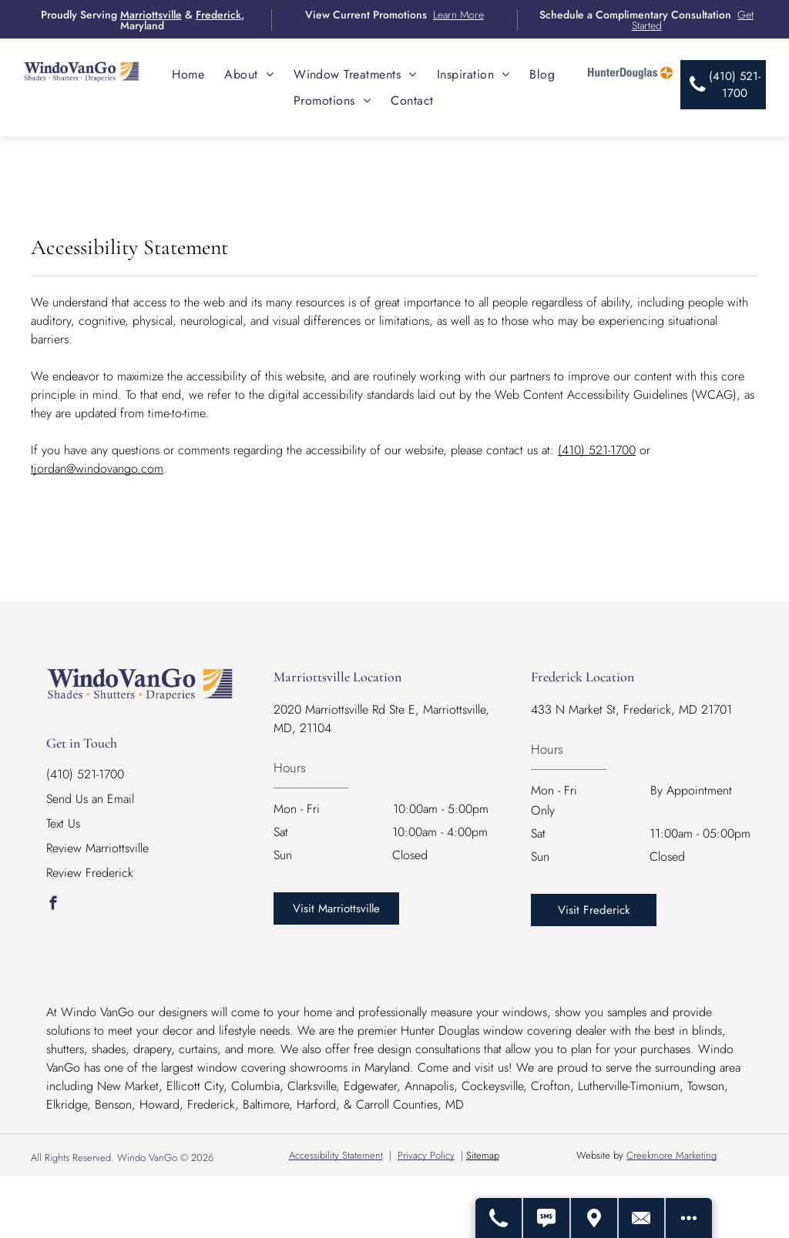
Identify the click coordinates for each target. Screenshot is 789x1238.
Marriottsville (151, 14)
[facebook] (52, 905)
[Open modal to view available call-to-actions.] (689, 1218)
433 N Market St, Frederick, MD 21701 (631, 709)
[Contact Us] (642, 1218)
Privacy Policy (426, 1155)
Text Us (63, 823)
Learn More (458, 14)
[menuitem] (188, 74)
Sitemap (482, 1155)
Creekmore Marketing (671, 1155)
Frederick (218, 14)
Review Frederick (89, 873)
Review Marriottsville (97, 848)
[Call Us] (498, 1218)
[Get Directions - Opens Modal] (594, 1218)
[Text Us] (546, 1218)
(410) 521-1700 (597, 450)
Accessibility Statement (336, 1155)
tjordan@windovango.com (97, 468)
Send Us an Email (90, 799)
